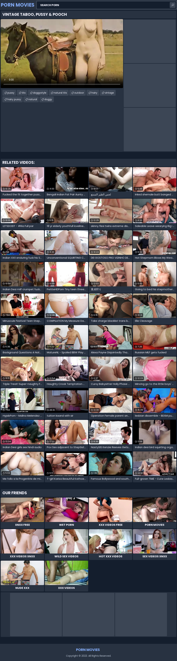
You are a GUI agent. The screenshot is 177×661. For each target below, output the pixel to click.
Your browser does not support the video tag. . (62, 53)
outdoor (79, 92)
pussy (10, 92)
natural (32, 99)
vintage (109, 92)
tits (24, 92)
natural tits (60, 92)
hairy (94, 92)
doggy (48, 99)
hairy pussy (14, 99)
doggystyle (39, 92)
